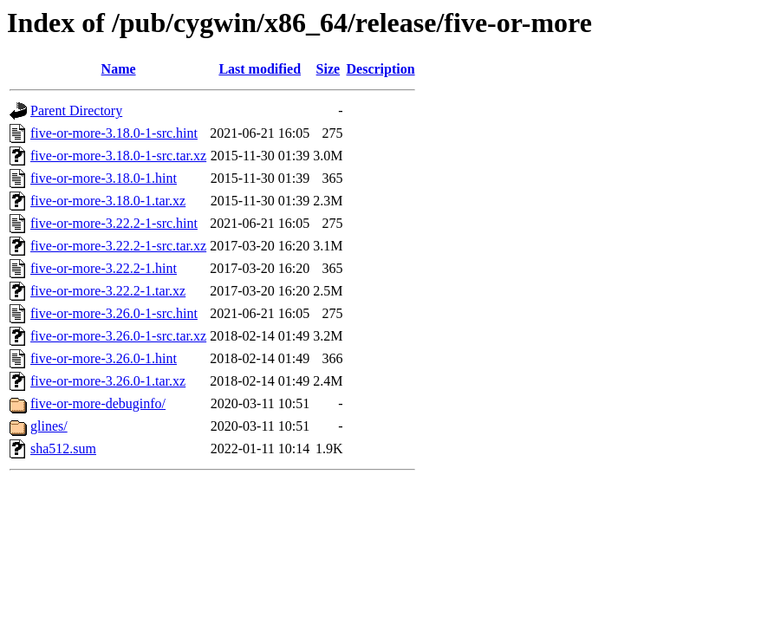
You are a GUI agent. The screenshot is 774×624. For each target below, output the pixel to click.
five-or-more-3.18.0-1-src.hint (114, 133)
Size (328, 69)
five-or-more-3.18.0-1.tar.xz (107, 200)
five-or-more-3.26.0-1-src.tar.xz (118, 335)
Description (381, 69)
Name (118, 69)
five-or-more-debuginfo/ (98, 403)
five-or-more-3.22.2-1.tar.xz (107, 290)
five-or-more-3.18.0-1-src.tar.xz (118, 155)
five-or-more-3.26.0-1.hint (103, 358)
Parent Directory (76, 110)
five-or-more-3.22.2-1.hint (103, 268)
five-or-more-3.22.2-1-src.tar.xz (118, 245)
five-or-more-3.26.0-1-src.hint (114, 313)
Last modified (259, 69)
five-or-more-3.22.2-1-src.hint (114, 223)
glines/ (49, 426)
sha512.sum (63, 448)
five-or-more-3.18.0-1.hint (103, 178)
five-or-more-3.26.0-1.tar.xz (107, 381)
